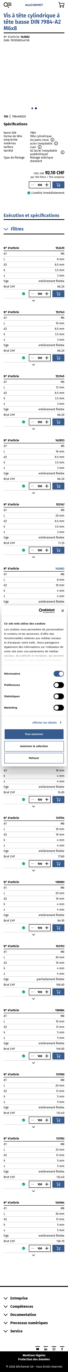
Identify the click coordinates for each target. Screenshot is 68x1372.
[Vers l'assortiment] (7, 5)
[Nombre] (39, 185)
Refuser (34, 758)
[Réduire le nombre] (31, 185)
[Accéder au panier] (61, 5)
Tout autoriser (34, 734)
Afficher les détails (44, 722)
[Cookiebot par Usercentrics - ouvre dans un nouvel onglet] (40, 610)
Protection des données (34, 1359)
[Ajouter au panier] (58, 184)
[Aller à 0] (32, 108)
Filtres (14, 229)
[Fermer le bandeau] (62, 611)
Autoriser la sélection (34, 746)
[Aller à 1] (36, 108)
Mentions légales (34, 1355)
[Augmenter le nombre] (47, 185)
